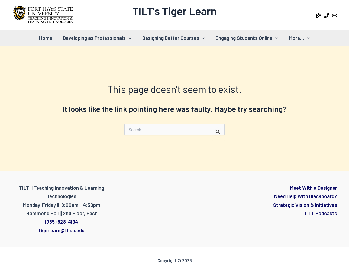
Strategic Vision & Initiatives (305, 205)
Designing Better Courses (173, 38)
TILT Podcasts (320, 213)
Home (46, 38)
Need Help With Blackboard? (305, 196)
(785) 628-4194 (61, 221)
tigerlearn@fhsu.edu (62, 230)
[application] (129, 38)
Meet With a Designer (313, 188)
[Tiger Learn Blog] (318, 15)
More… (298, 38)
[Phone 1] (326, 15)
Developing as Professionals (97, 38)
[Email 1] (334, 15)
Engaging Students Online (246, 38)
